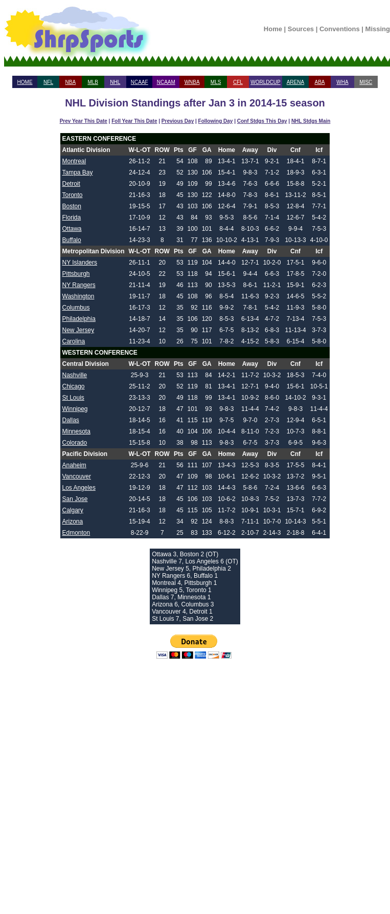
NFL (48, 82)
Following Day (215, 121)
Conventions (339, 29)
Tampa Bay (77, 172)
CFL (238, 82)
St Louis (73, 397)
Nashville (74, 375)
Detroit (71, 183)
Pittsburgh (76, 273)
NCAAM (166, 82)
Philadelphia (79, 318)
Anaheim (74, 465)
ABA (319, 82)
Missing (377, 29)
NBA (70, 82)
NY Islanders (79, 262)
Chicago (73, 386)
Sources (301, 29)
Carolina (73, 341)
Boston (71, 206)
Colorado (74, 442)
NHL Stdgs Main (310, 121)
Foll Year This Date (134, 121)
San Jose (75, 499)
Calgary (72, 510)
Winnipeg (75, 408)
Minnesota (76, 431)
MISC (365, 82)
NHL (115, 82)
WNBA (192, 82)
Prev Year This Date (83, 121)
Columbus (76, 307)
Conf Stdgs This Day (262, 121)
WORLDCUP (265, 82)
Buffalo (71, 240)
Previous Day (178, 121)
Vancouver (76, 476)
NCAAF (139, 82)
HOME (25, 82)
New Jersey (78, 330)
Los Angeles (79, 487)
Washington (78, 296)
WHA (342, 82)
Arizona (72, 521)
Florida (71, 217)
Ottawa (72, 228)
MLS (216, 82)
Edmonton (76, 532)
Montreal (74, 161)
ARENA (295, 82)
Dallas (70, 420)
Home (273, 29)
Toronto (72, 195)
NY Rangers (79, 285)
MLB (92, 82)
